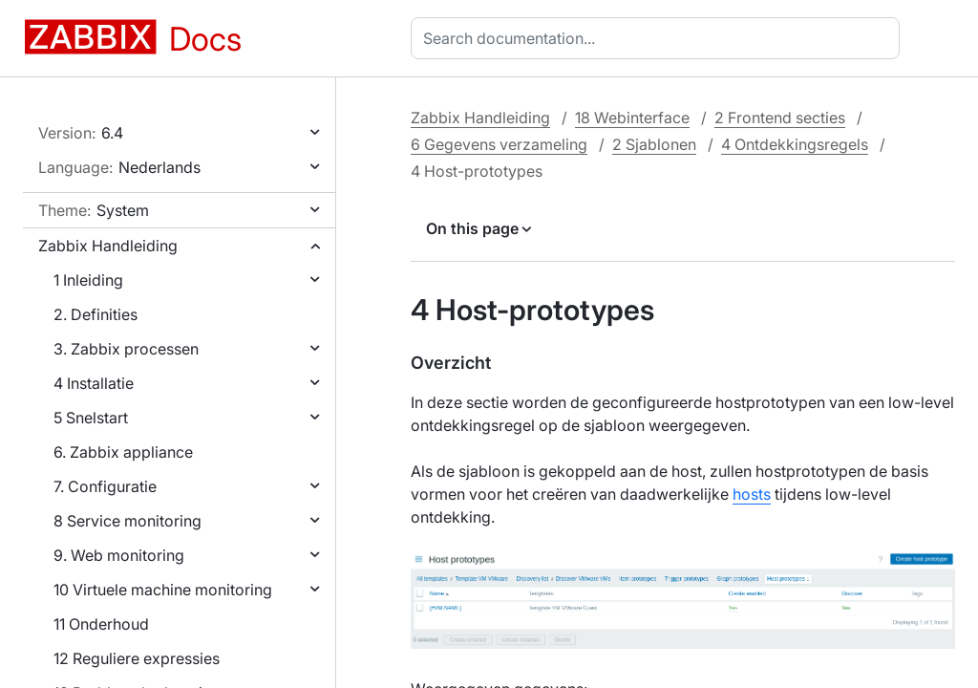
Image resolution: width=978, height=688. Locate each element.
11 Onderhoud (101, 624)
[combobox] (659, 38)
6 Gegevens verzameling (499, 144)
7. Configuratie (105, 486)
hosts (752, 494)
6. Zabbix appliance (123, 452)
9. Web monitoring (118, 555)
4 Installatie (93, 383)
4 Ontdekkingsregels (794, 144)
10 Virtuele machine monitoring (162, 589)
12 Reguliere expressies (136, 658)
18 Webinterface (632, 117)
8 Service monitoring (127, 520)
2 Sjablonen (654, 144)
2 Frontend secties (779, 117)
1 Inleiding (88, 280)
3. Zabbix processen (126, 348)
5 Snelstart (90, 417)
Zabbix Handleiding (108, 245)
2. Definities (95, 314)
